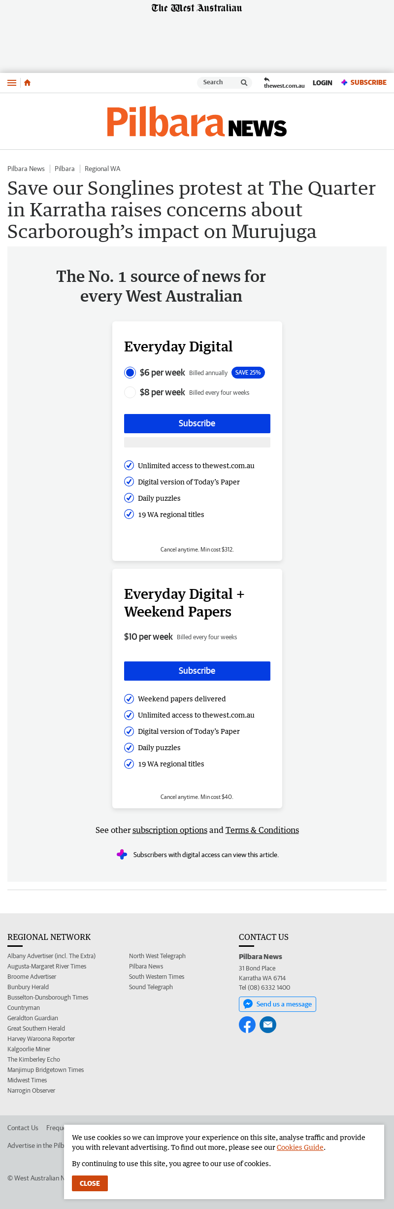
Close (90, 1183)
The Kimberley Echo (33, 1059)
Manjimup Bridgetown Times (45, 1069)
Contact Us (22, 1128)
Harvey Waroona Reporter (41, 1038)
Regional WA (102, 169)
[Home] (27, 83)
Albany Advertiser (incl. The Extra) (51, 956)
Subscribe (363, 82)
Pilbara (65, 169)
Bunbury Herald (28, 987)
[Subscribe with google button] (197, 442)
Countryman (23, 1007)
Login (322, 83)
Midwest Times (27, 1080)
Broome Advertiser (31, 976)
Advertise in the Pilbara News (49, 1145)
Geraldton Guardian (32, 1018)
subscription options (169, 830)
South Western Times (156, 976)
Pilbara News (26, 169)
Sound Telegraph (151, 987)
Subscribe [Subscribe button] (197, 423)
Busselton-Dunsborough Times (47, 997)
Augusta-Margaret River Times (46, 966)
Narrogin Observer (31, 1090)
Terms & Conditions (262, 830)
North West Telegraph (157, 956)
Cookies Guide (300, 1147)
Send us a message (277, 1004)
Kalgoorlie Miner (28, 1049)
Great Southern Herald (36, 1028)
